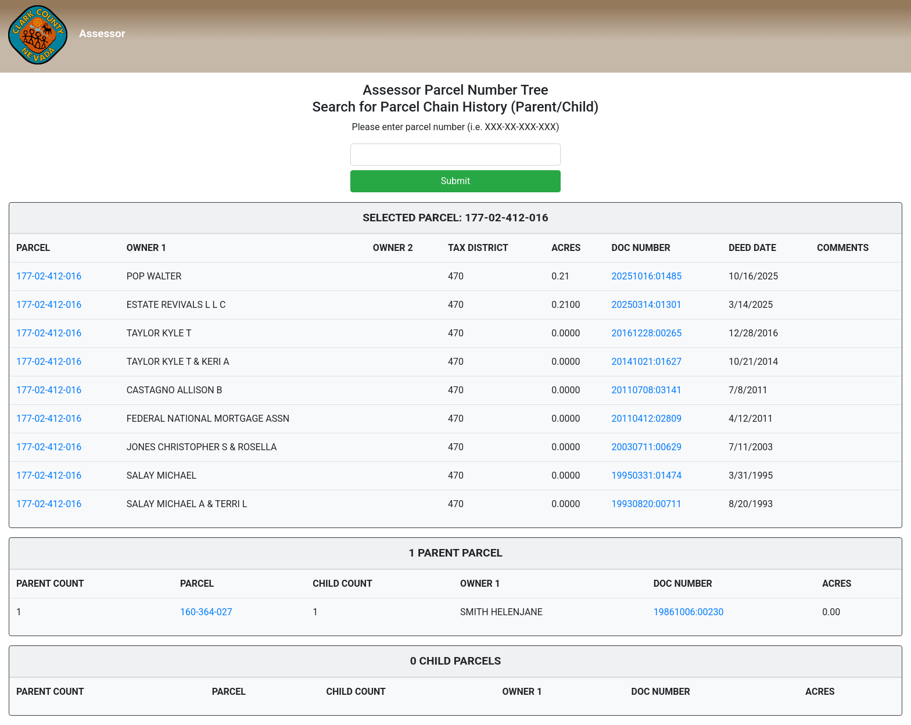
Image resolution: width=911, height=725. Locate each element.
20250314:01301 (647, 304)
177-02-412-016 (48, 276)
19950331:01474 (647, 475)
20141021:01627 (647, 361)
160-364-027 (206, 612)
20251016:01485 (647, 276)
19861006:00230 (689, 612)
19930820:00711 (647, 503)
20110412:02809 (647, 418)
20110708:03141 (647, 390)
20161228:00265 (647, 333)
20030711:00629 (647, 447)
